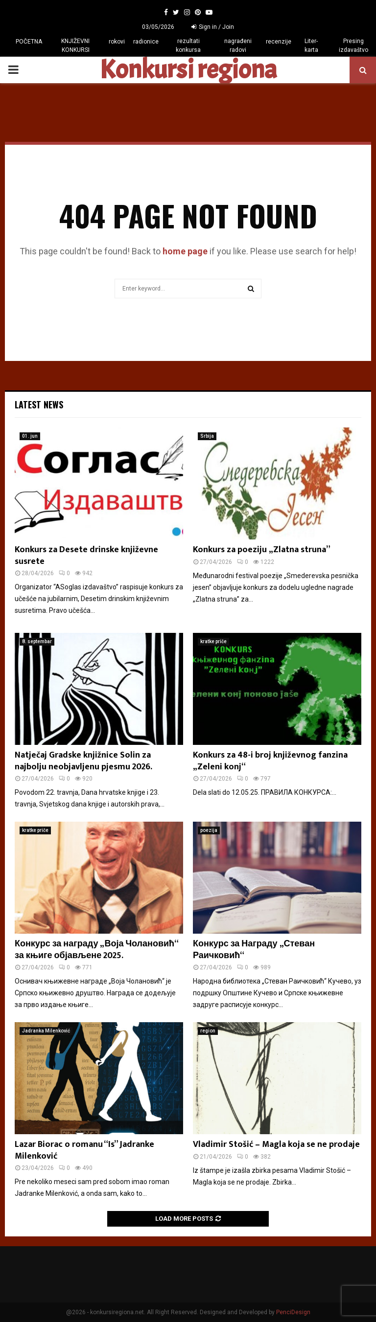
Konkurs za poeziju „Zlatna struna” (261, 549)
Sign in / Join (212, 26)
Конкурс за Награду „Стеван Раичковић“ (254, 950)
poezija (208, 830)
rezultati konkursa (188, 45)
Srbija (207, 436)
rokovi (117, 41)
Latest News (39, 404)
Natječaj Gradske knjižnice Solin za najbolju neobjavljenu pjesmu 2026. (83, 761)
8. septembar (37, 641)
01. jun (30, 436)
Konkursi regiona (188, 70)
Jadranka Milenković (46, 1030)
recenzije (278, 41)
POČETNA (29, 41)
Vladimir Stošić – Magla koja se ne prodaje (276, 1144)
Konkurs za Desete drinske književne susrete (86, 555)
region (207, 1030)
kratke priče (213, 641)
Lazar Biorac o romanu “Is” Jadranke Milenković (84, 1150)
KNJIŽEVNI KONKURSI (75, 45)
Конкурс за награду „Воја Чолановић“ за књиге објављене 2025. (96, 950)
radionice (146, 41)
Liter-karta (311, 45)
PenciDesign (293, 1312)
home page (185, 251)
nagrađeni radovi (238, 45)
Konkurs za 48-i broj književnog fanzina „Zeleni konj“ (270, 761)
